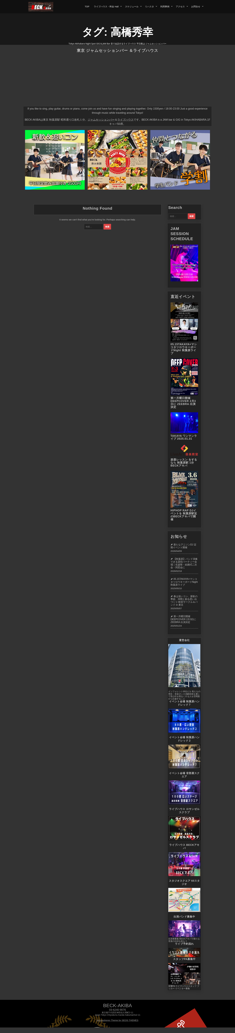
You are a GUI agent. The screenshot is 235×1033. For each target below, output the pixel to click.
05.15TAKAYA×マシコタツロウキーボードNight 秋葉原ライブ (184, 349)
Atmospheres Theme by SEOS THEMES (117, 1020)
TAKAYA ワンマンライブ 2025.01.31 (184, 437)
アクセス (180, 6)
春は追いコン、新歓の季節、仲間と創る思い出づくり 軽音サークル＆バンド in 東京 (184, 600)
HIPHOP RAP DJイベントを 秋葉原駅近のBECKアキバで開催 (184, 515)
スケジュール (131, 6)
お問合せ (195, 6)
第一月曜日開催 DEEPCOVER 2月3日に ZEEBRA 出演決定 (183, 402)
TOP (87, 6)
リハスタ (149, 6)
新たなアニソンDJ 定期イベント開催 (183, 546)
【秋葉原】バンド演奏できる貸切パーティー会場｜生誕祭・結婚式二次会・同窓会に (184, 563)
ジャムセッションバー (101, 119)
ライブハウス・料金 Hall (106, 6)
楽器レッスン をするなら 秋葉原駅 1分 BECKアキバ (184, 462)
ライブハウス (125, 119)
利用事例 (164, 6)
